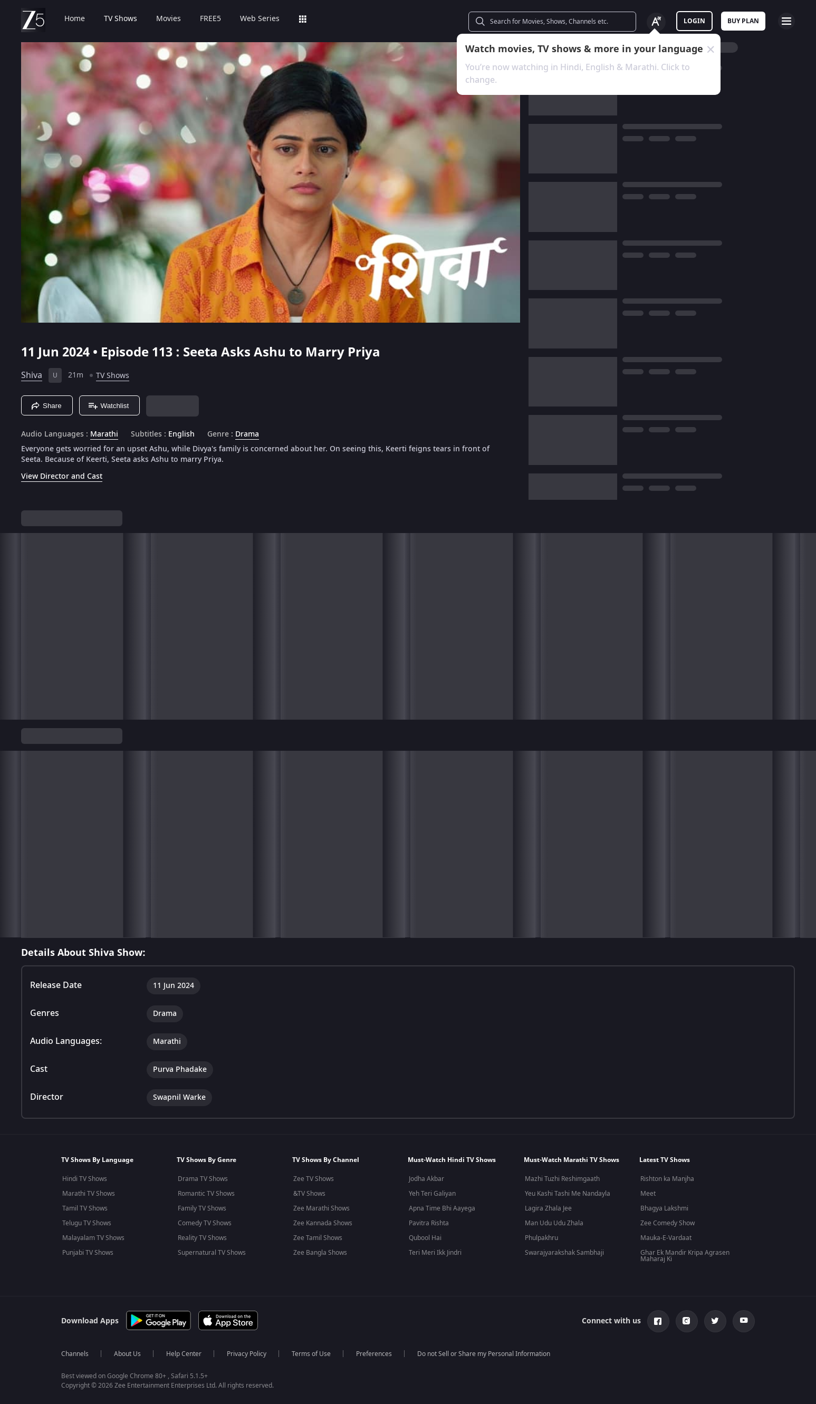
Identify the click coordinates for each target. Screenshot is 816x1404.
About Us (127, 1354)
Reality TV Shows (202, 1238)
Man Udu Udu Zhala (554, 1223)
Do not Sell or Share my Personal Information (483, 1354)
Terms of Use (311, 1354)
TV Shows (113, 19)
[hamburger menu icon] (786, 21)
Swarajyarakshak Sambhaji (564, 1252)
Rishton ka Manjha (667, 1179)
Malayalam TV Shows (93, 1238)
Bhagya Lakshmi (664, 1208)
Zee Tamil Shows (317, 1238)
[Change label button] (656, 22)
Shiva (31, 375)
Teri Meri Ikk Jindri (435, 1252)
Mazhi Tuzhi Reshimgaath (562, 1179)
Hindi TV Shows (84, 1179)
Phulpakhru (541, 1238)
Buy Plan (743, 21)
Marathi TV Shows (88, 1193)
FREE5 (203, 19)
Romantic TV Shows (206, 1193)
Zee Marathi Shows (321, 1208)
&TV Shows (309, 1193)
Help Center (183, 1354)
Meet (648, 1193)
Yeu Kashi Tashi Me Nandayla (567, 1193)
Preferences (374, 1354)
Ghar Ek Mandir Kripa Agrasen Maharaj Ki (684, 1256)
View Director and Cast (61, 476)
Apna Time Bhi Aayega (442, 1208)
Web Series (252, 19)
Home (67, 19)
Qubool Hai (425, 1238)
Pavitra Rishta (429, 1223)
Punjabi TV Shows (87, 1252)
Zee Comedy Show (667, 1223)
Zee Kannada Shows (322, 1223)
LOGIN (694, 21)
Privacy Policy (246, 1354)
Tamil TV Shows (85, 1208)
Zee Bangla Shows (320, 1252)
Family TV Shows (202, 1208)
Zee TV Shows (313, 1179)
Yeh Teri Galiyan (432, 1193)
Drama (247, 434)
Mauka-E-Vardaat (666, 1238)
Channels (75, 1354)
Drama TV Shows (203, 1179)
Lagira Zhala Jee (548, 1208)
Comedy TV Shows (205, 1223)
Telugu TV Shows (86, 1223)
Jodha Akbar (426, 1179)
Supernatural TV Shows (212, 1252)
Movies (161, 19)
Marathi (104, 434)
